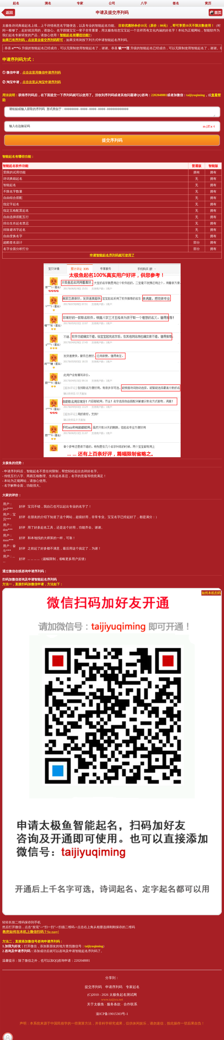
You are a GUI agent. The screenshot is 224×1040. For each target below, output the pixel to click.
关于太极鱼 (95, 1004)
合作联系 (130, 1004)
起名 (16, 3)
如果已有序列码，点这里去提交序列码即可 (32, 40)
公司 (112, 3)
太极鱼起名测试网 (123, 994)
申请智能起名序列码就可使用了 (112, 255)
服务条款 (114, 1004)
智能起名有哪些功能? (75, 35)
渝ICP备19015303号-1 (112, 1014)
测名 (48, 3)
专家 (80, 3)
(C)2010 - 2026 (97, 994)
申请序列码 (113, 987)
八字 (144, 3)
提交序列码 (93, 987)
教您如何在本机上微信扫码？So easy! (31, 932)
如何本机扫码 (211, 593)
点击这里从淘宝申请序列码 (41, 82)
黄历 (208, 3)
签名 (176, 3)
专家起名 (133, 987)
